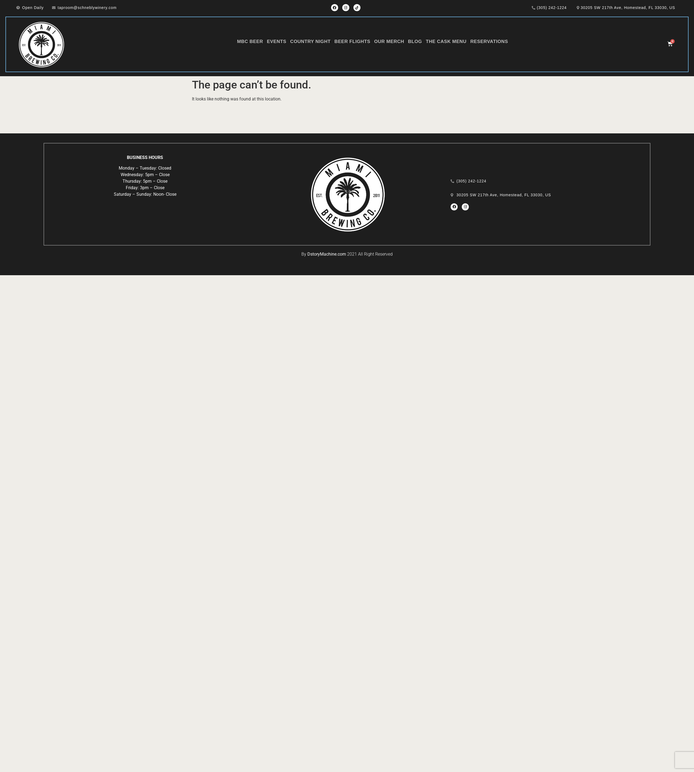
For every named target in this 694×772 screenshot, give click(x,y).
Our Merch (389, 41)
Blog (415, 41)
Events (276, 41)
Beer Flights (352, 41)
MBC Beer (250, 41)
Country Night (310, 41)
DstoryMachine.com (326, 254)
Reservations (489, 41)
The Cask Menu (446, 41)
